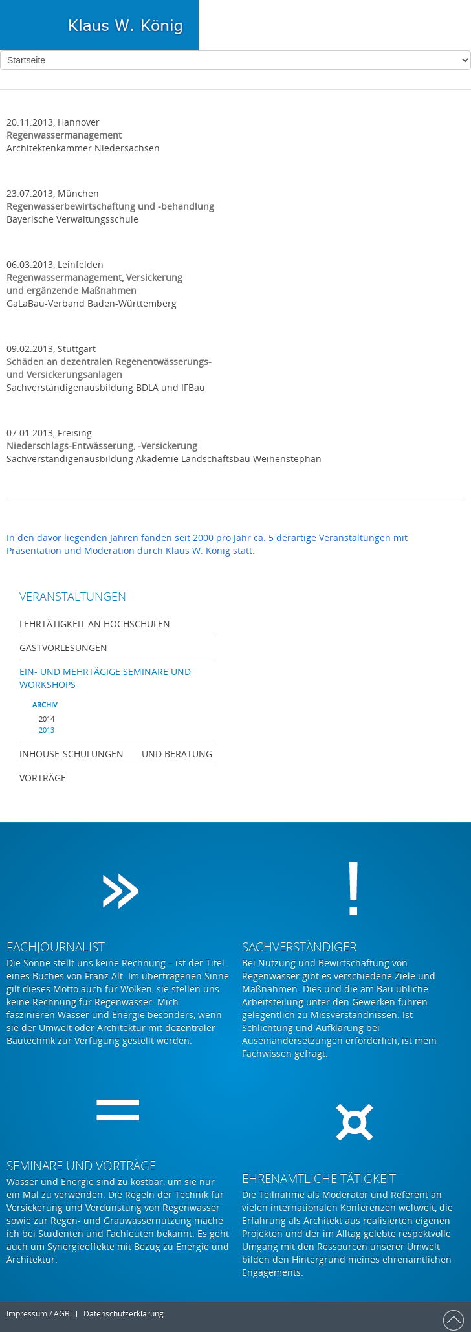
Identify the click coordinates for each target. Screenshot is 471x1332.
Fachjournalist (55, 946)
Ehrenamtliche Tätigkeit (319, 1178)
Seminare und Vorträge (81, 1165)
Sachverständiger (299, 946)
